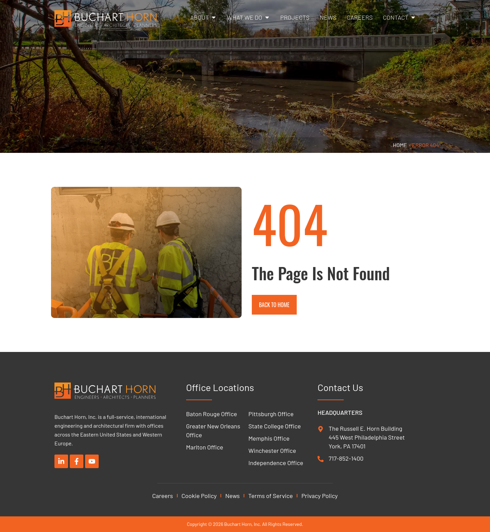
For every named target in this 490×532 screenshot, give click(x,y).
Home (400, 145)
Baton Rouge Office (211, 414)
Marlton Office (204, 447)
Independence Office (275, 462)
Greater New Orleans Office (213, 430)
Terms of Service (270, 495)
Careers (162, 495)
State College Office (274, 426)
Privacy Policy (319, 495)
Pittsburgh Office (271, 414)
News (232, 495)
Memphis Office (269, 438)
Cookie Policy (199, 495)
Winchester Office (272, 450)
